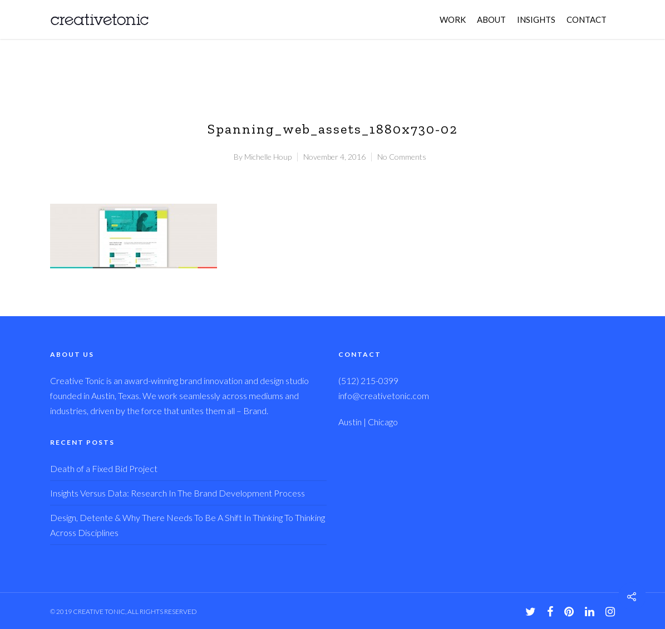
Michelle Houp (268, 156)
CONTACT (587, 19)
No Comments (401, 156)
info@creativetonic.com (383, 395)
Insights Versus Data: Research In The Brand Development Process (177, 493)
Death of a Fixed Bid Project (103, 468)
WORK (453, 19)
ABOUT (491, 19)
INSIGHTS (536, 19)
